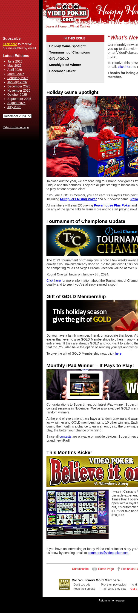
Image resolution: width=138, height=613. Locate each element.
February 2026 (17, 78)
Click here (10, 44)
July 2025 (14, 107)
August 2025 (16, 103)
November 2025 (18, 90)
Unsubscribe (80, 569)
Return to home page (16, 127)
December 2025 (18, 86)
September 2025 (19, 99)
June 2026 (14, 61)
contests (66, 436)
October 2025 (17, 94)
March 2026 (15, 74)
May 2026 (14, 65)
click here (125, 67)
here (118, 353)
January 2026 (17, 82)
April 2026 (14, 70)
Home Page (106, 569)
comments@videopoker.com (108, 553)
